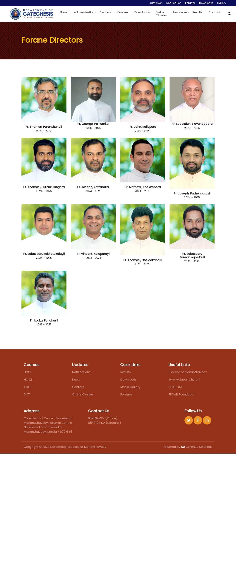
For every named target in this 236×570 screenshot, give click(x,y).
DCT (27, 394)
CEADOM (175, 387)
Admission (156, 3)
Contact (215, 12)
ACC (27, 387)
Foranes (190, 3)
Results (197, 12)
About (63, 12)
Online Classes (161, 13)
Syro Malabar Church (184, 379)
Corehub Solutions (196, 447)
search (229, 14)
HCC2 (28, 379)
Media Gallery (130, 387)
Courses (122, 12)
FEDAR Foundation (181, 394)
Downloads (206, 3)
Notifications (81, 372)
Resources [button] (180, 12)
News (76, 379)
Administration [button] (84, 12)
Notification (173, 3)
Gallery (221, 3)
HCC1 (27, 372)
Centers (105, 12)
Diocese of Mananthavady (187, 372)
